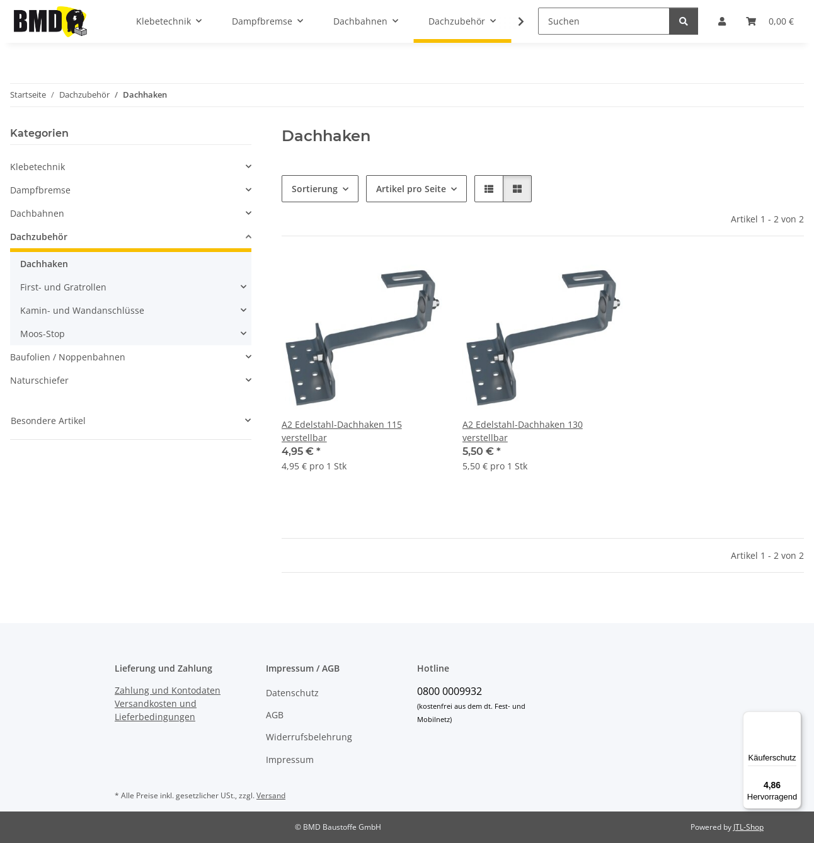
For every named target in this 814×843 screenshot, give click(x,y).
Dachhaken (44, 264)
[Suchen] (604, 21)
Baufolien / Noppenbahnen (67, 357)
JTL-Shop (748, 827)
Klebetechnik (37, 167)
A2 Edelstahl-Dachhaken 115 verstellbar (342, 431)
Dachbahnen (37, 213)
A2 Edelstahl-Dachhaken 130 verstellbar (522, 431)
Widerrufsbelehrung (309, 737)
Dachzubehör (38, 237)
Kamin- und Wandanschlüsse (82, 310)
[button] (488, 188)
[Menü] (793, 718)
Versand (270, 795)
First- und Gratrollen (63, 287)
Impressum (290, 760)
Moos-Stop (42, 334)
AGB (275, 715)
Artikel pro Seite (411, 189)
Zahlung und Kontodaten (168, 690)
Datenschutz (292, 693)
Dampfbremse (40, 190)
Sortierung (315, 189)
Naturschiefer (39, 380)
